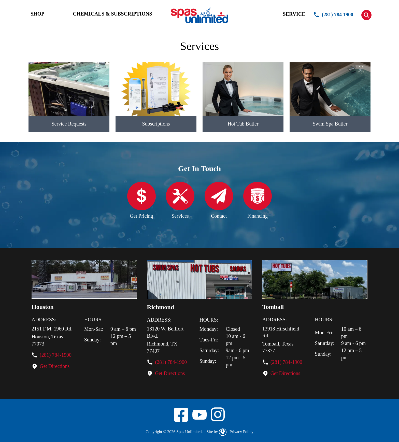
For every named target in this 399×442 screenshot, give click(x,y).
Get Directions (54, 366)
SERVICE (294, 14)
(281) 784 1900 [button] (333, 14)
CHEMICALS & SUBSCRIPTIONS (112, 14)
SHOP (37, 14)
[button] (366, 15)
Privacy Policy (240, 432)
